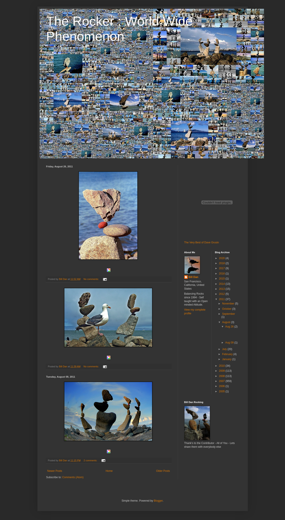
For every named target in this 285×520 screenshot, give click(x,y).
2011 (222, 299)
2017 (222, 268)
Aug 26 (229, 326)
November (228, 303)
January (227, 359)
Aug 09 (229, 342)
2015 (222, 278)
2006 (222, 386)
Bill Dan (193, 277)
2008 (222, 376)
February (227, 354)
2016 (222, 273)
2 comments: (91, 460)
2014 (222, 283)
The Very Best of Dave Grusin (201, 242)
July (225, 349)
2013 (222, 288)
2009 (222, 370)
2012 (222, 293)
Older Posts (163, 470)
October (227, 308)
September (228, 313)
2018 (222, 263)
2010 (222, 365)
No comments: (91, 279)
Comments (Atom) (72, 477)
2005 (222, 391)
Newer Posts (54, 470)
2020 (222, 258)
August (226, 322)
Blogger (158, 500)
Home (109, 470)
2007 (222, 381)
